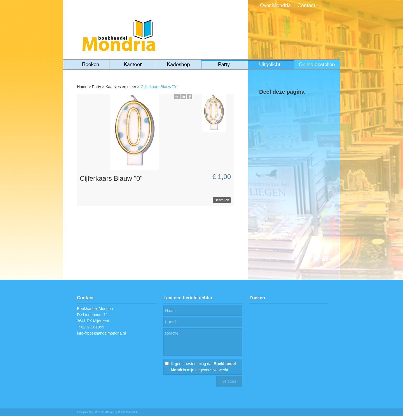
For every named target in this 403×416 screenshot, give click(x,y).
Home (82, 86)
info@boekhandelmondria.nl (101, 333)
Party (96, 86)
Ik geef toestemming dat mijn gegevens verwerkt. (203, 366)
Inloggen (82, 412)
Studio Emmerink (127, 412)
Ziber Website (96, 412)
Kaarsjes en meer (121, 86)
